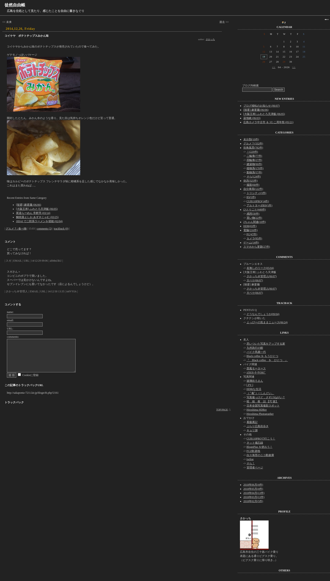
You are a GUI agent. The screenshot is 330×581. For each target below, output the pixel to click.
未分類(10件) (251, 139)
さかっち (210, 39)
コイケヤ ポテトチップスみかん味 (27, 35)
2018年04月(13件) (253, 493)
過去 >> (224, 22)
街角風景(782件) (253, 147)
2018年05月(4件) (253, 488)
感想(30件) (253, 213)
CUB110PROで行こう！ (261, 438)
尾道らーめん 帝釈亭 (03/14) (33, 213)
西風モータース (256, 368)
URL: (10, 328)
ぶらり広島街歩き (258, 426)
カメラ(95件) (254, 238)
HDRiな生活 (254, 389)
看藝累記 (252, 422)
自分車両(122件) (253, 189)
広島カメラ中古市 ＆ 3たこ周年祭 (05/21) (268, 122)
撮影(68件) (253, 184)
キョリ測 (252, 430)
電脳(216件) (250, 230)
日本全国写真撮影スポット (263, 405)
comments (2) (44, 228)
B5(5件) (251, 197)
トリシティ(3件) (256, 193)
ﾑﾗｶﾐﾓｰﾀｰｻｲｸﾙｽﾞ (256, 372)
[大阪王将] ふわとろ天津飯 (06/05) (37, 208)
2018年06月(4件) (253, 484)
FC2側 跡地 (253, 451)
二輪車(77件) (254, 156)
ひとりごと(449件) (254, 209)
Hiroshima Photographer (260, 413)
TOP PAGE (222, 409)
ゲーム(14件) (251, 242)
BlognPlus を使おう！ (259, 446)
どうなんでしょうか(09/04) (263, 314)
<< (273, 67)
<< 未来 (7, 22)
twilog (250, 459)
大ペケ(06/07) (255, 280)
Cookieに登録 (30, 375)
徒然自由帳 (15, 5)
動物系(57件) (254, 172)
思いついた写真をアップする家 (266, 343)
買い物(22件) (254, 217)
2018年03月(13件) (253, 497)
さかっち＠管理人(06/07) (262, 276)
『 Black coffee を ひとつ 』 (267, 360)
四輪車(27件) (254, 160)
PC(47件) (252, 234)
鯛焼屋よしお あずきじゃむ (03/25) (37, 217)
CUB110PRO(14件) (258, 201)
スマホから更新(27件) (256, 246)
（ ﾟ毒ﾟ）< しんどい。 (260, 393)
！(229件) (252, 151)
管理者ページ (255, 467)
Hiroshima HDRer (257, 409)
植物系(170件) (255, 168)
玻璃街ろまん (255, 380)
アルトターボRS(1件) (259, 205)
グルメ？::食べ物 (16, 228)
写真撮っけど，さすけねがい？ (266, 397)
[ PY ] (250, 385)
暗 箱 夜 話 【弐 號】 (262, 401)
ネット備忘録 (255, 442)
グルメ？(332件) (253, 143)
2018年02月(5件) (253, 501)
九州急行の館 (255, 347)
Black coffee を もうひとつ (262, 356)
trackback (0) (61, 228)
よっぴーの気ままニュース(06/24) (267, 322)
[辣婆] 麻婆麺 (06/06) (28, 204)
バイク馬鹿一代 (256, 352)
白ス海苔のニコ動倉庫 (260, 455)
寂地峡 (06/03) (251, 118)
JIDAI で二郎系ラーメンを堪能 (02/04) (39, 221)
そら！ (251, 463)
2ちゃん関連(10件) (254, 222)
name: (10, 312)
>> (293, 67)
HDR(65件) (249, 226)
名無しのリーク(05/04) (260, 268)
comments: (13, 336)
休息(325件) (250, 180)
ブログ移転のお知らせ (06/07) (261, 105)
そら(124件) (254, 176)
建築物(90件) (254, 164)
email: (10, 320)
